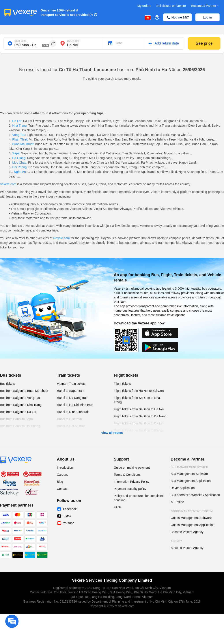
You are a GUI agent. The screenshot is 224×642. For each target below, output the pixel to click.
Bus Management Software (189, 473)
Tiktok (67, 516)
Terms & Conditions (127, 474)
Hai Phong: (19, 167)
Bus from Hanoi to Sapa (16, 419)
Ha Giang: (19, 158)
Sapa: (16, 153)
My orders (144, 5)
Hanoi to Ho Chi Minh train (75, 405)
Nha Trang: (19, 125)
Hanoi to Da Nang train (72, 398)
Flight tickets (126, 375)
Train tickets (68, 375)
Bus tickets (10, 375)
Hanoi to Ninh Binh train (73, 412)
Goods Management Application (192, 525)
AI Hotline (177, 502)
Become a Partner (205, 6)
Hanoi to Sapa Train (70, 390)
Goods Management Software (191, 518)
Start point (20, 40)
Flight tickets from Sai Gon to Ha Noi (139, 409)
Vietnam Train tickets (71, 383)
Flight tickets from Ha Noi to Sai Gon (139, 390)
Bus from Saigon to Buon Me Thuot (24, 390)
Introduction (65, 467)
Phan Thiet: (20, 139)
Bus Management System (189, 467)
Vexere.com (8, 184)
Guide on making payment (132, 467)
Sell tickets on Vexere (171, 5)
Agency (176, 541)
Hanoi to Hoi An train (71, 426)
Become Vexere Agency (187, 532)
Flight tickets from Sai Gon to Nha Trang (137, 400)
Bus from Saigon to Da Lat (18, 412)
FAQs (117, 507)
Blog (60, 481)
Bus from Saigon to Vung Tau (20, 398)
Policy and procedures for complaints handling (139, 498)
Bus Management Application (191, 481)
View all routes (112, 433)
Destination (73, 40)
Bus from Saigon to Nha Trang (20, 405)
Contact (62, 488)
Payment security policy (130, 488)
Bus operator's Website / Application (195, 495)
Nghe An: (20, 172)
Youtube (68, 523)
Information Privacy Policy (131, 481)
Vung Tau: (19, 135)
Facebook (70, 509)
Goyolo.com (61, 238)
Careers (62, 474)
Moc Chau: (19, 162)
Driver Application (183, 488)
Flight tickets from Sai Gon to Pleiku (138, 430)
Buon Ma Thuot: (23, 144)
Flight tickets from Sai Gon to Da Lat (138, 423)
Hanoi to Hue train (69, 419)
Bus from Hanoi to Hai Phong (20, 426)
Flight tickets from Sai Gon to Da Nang (140, 416)
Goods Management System (192, 511)
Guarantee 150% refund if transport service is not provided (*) (67, 13)
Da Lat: (17, 121)
